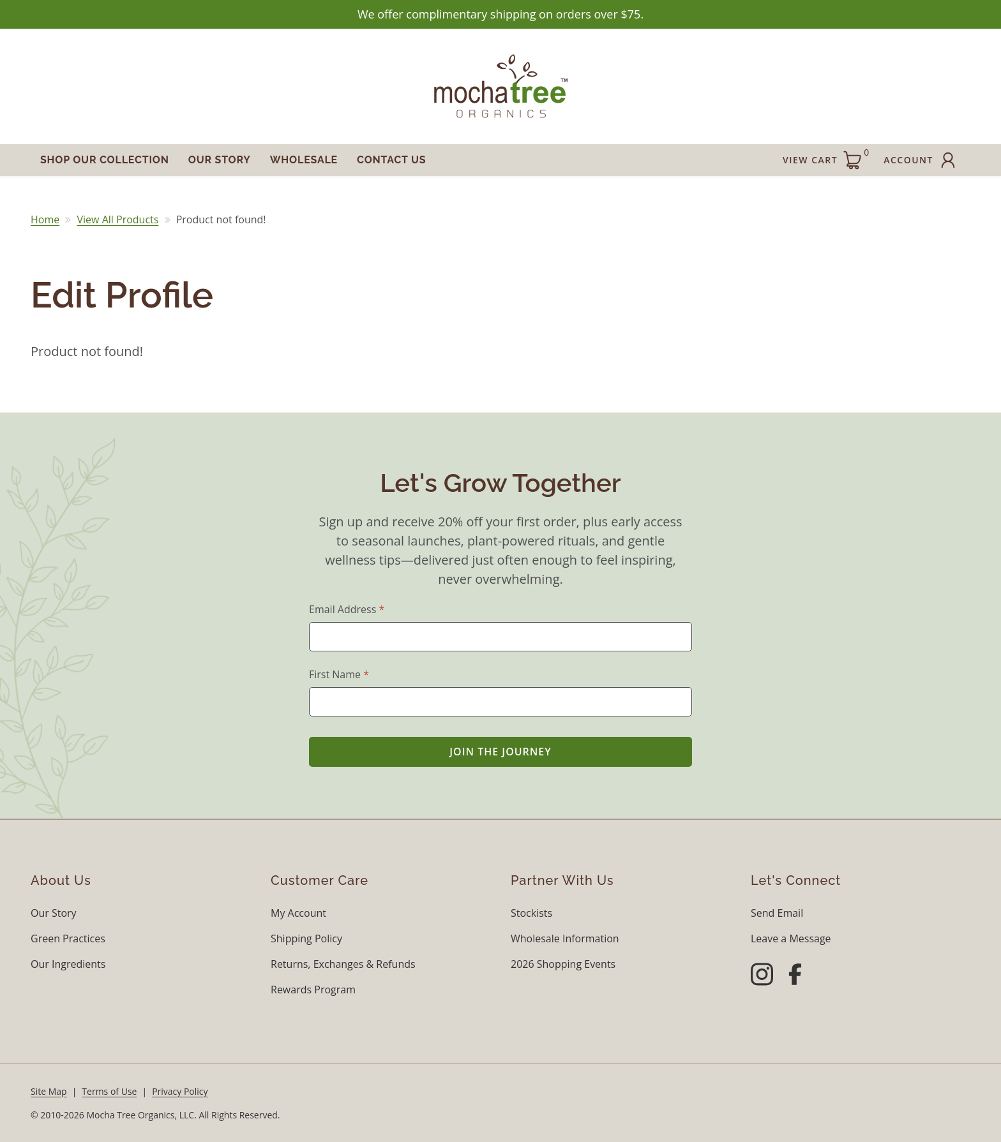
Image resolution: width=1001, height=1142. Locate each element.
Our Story (219, 160)
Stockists (531, 913)
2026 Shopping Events (563, 964)
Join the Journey (500, 752)
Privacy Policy (179, 1091)
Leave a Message (791, 938)
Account (921, 160)
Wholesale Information (565, 938)
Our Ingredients (68, 964)
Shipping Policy (306, 938)
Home (45, 219)
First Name (339, 674)
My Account (298, 913)
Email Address (346, 609)
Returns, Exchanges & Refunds (343, 964)
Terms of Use (109, 1091)
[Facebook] (795, 976)
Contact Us (391, 160)
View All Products (118, 219)
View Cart (826, 158)
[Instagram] (762, 976)
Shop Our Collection (104, 160)
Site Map (49, 1091)
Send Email (777, 913)
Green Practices (68, 938)
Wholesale (304, 160)
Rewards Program (313, 990)
